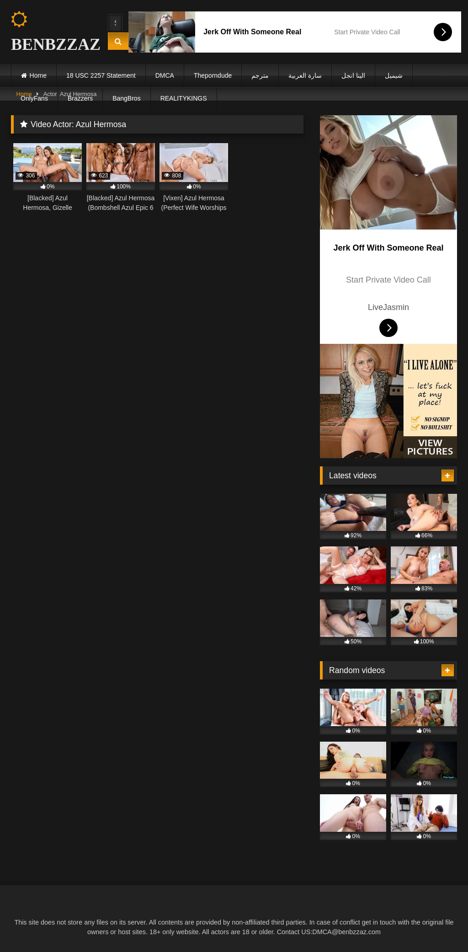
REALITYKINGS (183, 98)
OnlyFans (34, 98)
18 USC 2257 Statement (101, 75)
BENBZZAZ (51, 32)
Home (38, 75)
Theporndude (213, 75)
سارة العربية (305, 75)
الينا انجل (353, 75)
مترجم (260, 75)
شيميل (394, 75)
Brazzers (80, 98)
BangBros (126, 98)
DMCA (164, 75)
